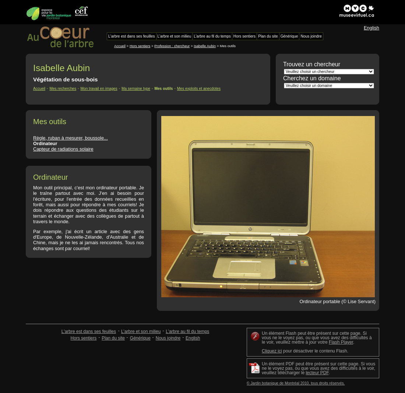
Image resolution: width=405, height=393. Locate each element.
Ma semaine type (136, 89)
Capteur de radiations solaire (63, 149)
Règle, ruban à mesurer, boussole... (70, 138)
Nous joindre (168, 338)
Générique (140, 338)
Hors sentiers (140, 46)
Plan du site (113, 338)
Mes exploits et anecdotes (199, 89)
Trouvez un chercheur (311, 64)
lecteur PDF (317, 372)
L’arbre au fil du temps (187, 331)
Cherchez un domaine (312, 78)
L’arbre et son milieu (141, 331)
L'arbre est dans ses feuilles (88, 331)
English (371, 28)
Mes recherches (62, 89)
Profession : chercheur (172, 46)
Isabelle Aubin (205, 46)
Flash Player (341, 342)
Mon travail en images (99, 89)
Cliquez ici (272, 351)
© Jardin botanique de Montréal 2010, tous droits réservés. (296, 383)
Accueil (120, 46)
